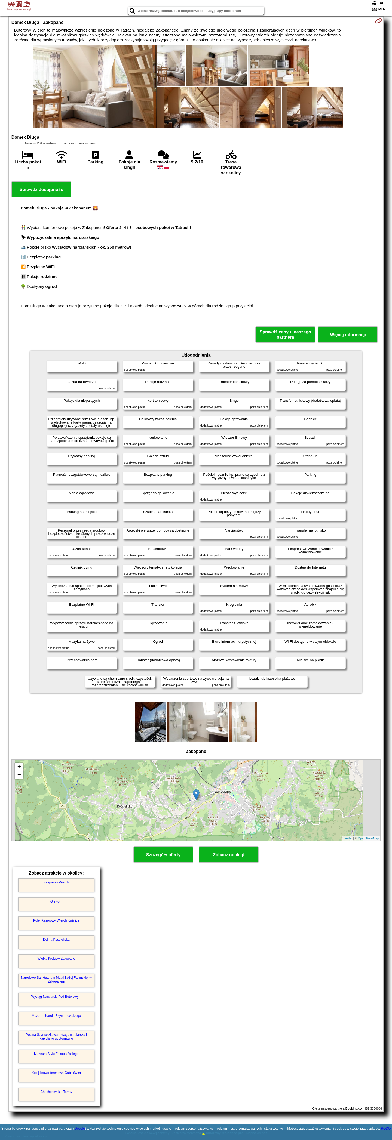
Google (79, 1128)
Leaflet (347, 838)
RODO (386, 1128)
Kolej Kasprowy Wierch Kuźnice (56, 920)
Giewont (56, 901)
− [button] (19, 775)
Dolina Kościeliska (56, 939)
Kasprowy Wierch (56, 882)
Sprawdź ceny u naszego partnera (285, 334)
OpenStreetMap (368, 838)
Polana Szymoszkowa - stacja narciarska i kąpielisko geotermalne (56, 1036)
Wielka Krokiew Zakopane (56, 958)
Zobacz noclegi (228, 854)
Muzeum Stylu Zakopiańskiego (56, 1054)
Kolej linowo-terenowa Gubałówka (56, 1073)
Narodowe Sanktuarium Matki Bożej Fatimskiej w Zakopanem (56, 979)
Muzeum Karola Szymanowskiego (56, 1016)
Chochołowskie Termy (56, 1092)
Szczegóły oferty (163, 854)
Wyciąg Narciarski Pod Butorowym (56, 997)
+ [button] (19, 767)
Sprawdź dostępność (41, 189)
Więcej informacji (348, 334)
